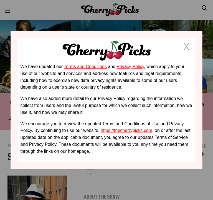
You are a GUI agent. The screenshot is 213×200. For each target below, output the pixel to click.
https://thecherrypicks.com (126, 130)
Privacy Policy (130, 66)
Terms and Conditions (85, 66)
